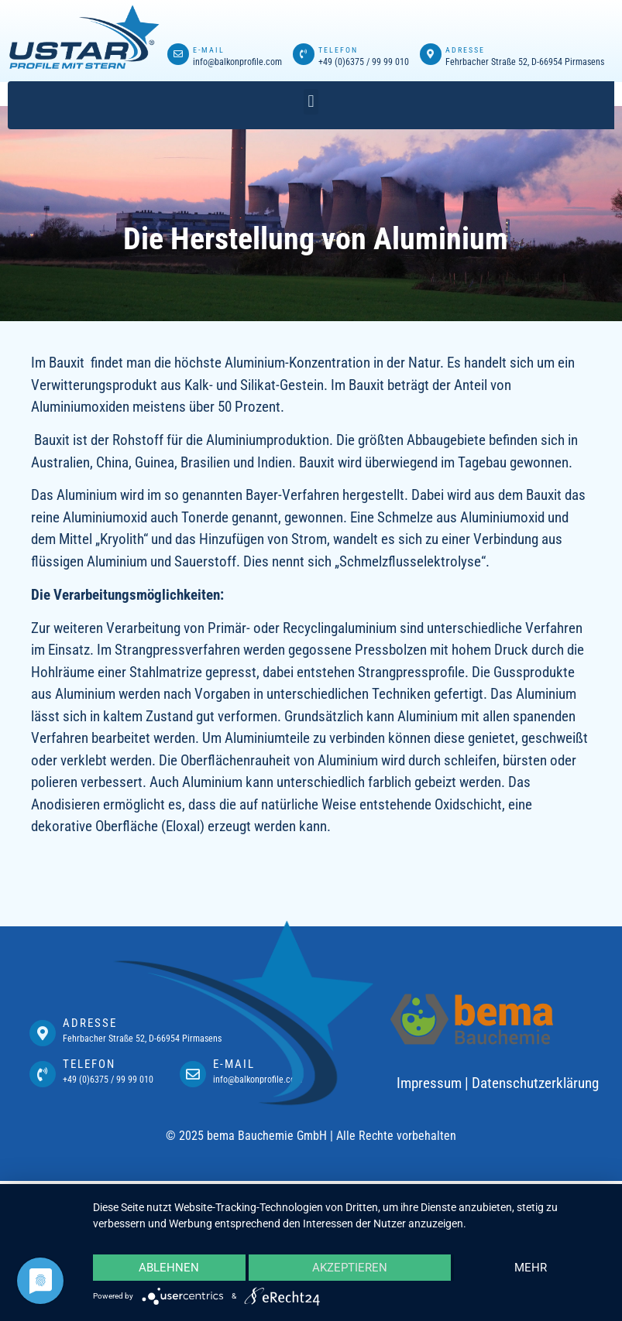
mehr (530, 1268)
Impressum (429, 1083)
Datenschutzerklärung (535, 1083)
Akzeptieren (349, 1268)
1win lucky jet (165, 22)
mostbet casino (167, 22)
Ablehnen (169, 1268)
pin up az (163, 22)
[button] (311, 102)
